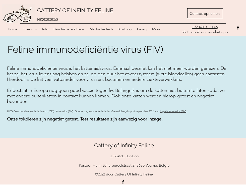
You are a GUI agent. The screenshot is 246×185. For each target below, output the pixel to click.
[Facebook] (123, 181)
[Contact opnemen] (205, 13)
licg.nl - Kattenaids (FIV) (173, 111)
